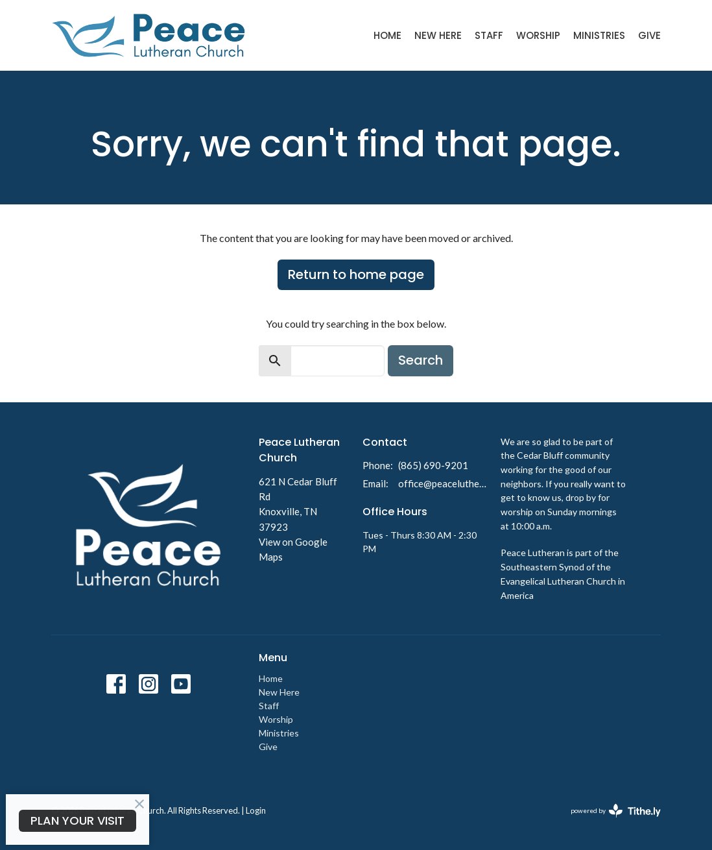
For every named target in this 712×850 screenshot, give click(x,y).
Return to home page (356, 274)
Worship (538, 35)
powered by (616, 810)
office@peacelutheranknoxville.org (443, 483)
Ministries (599, 35)
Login (256, 810)
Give (649, 35)
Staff (489, 35)
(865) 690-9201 (433, 465)
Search (420, 360)
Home (387, 35)
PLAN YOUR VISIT (77, 820)
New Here (438, 35)
